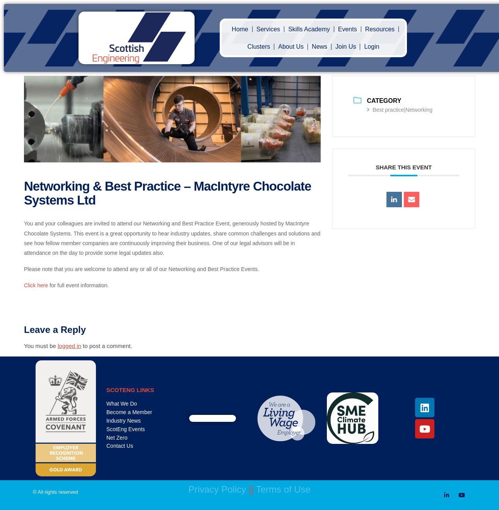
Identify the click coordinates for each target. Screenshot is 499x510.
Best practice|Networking (399, 110)
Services (268, 29)
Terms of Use (283, 489)
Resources (380, 29)
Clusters (259, 46)
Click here (36, 285)
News (319, 46)
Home (240, 29)
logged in (69, 346)
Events (347, 29)
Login (371, 46)
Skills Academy (309, 29)
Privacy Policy (217, 489)
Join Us (345, 46)
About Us (291, 46)
